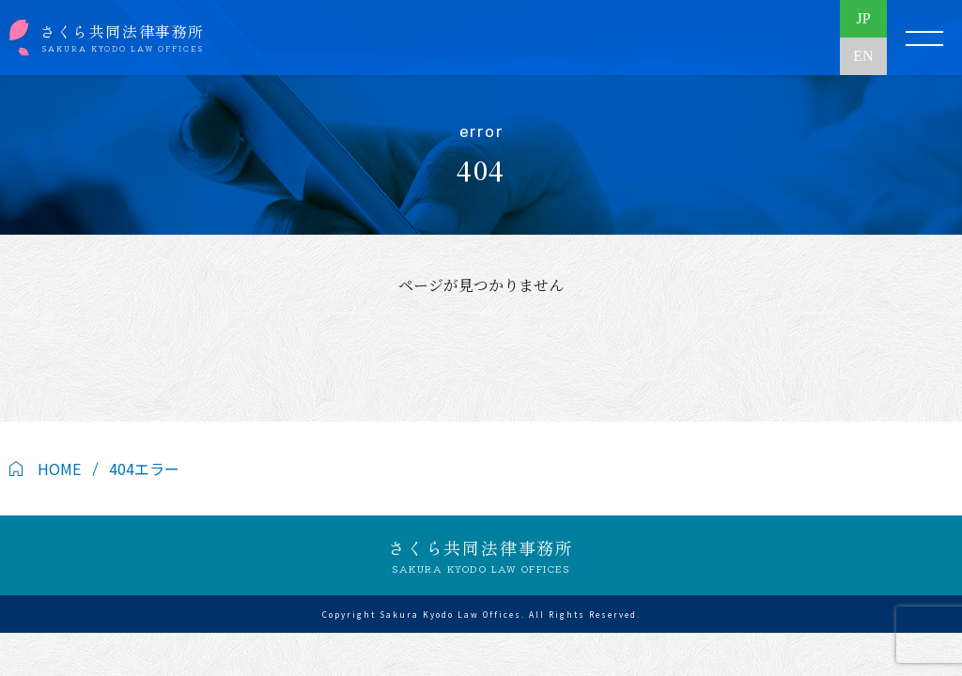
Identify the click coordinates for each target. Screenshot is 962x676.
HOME (59, 468)
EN (863, 56)
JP (863, 18)
